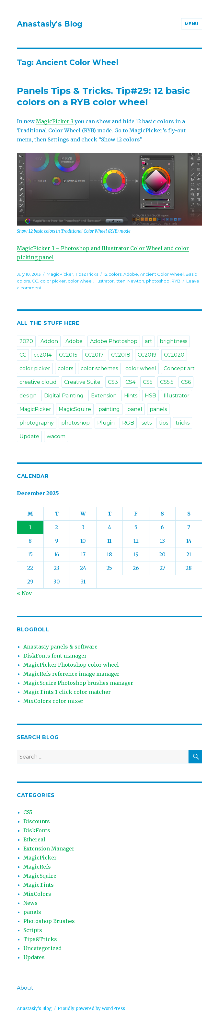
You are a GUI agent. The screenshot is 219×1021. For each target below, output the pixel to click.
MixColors (37, 894)
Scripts (32, 930)
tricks (183, 423)
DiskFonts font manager (55, 655)
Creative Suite (82, 382)
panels (158, 409)
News (30, 903)
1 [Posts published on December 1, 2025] (30, 527)
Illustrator (104, 280)
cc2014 (43, 355)
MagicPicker (60, 274)
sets (147, 423)
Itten (120, 280)
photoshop (157, 280)
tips (163, 423)
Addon (49, 341)
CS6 (186, 382)
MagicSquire (75, 409)
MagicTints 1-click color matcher (67, 692)
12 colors (112, 274)
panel (134, 409)
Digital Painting (64, 396)
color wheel (80, 280)
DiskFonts (36, 830)
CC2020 (174, 355)
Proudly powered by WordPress (91, 1008)
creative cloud (38, 382)
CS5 (148, 382)
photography (36, 423)
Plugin (106, 423)
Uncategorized (42, 948)
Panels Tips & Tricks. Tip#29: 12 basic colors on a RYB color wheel (103, 96)
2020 (26, 341)
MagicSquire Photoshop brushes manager (78, 683)
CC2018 (120, 355)
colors (65, 368)
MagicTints (38, 885)
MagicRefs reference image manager (71, 674)
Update (29, 436)
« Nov (24, 593)
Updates (34, 957)
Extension (104, 396)
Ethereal (34, 839)
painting (109, 409)
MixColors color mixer (53, 701)
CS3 (113, 382)
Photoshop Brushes (49, 921)
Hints (130, 396)
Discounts (36, 821)
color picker (53, 280)
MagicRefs (37, 866)
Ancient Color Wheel (162, 274)
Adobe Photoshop (113, 341)
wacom (56, 436)
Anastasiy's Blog (49, 23)
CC (35, 280)
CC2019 (147, 355)
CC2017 (94, 355)
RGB (128, 423)
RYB (175, 280)
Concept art (179, 368)
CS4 (130, 382)
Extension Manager (49, 848)
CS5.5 (167, 382)
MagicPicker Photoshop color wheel (71, 664)
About (25, 988)
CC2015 (68, 355)
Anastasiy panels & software (60, 646)
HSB (150, 396)
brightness (173, 341)
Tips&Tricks (86, 274)
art (148, 341)
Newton (135, 280)
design (28, 396)
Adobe (130, 274)
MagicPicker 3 (55, 121)
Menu (192, 23)
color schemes (99, 368)
